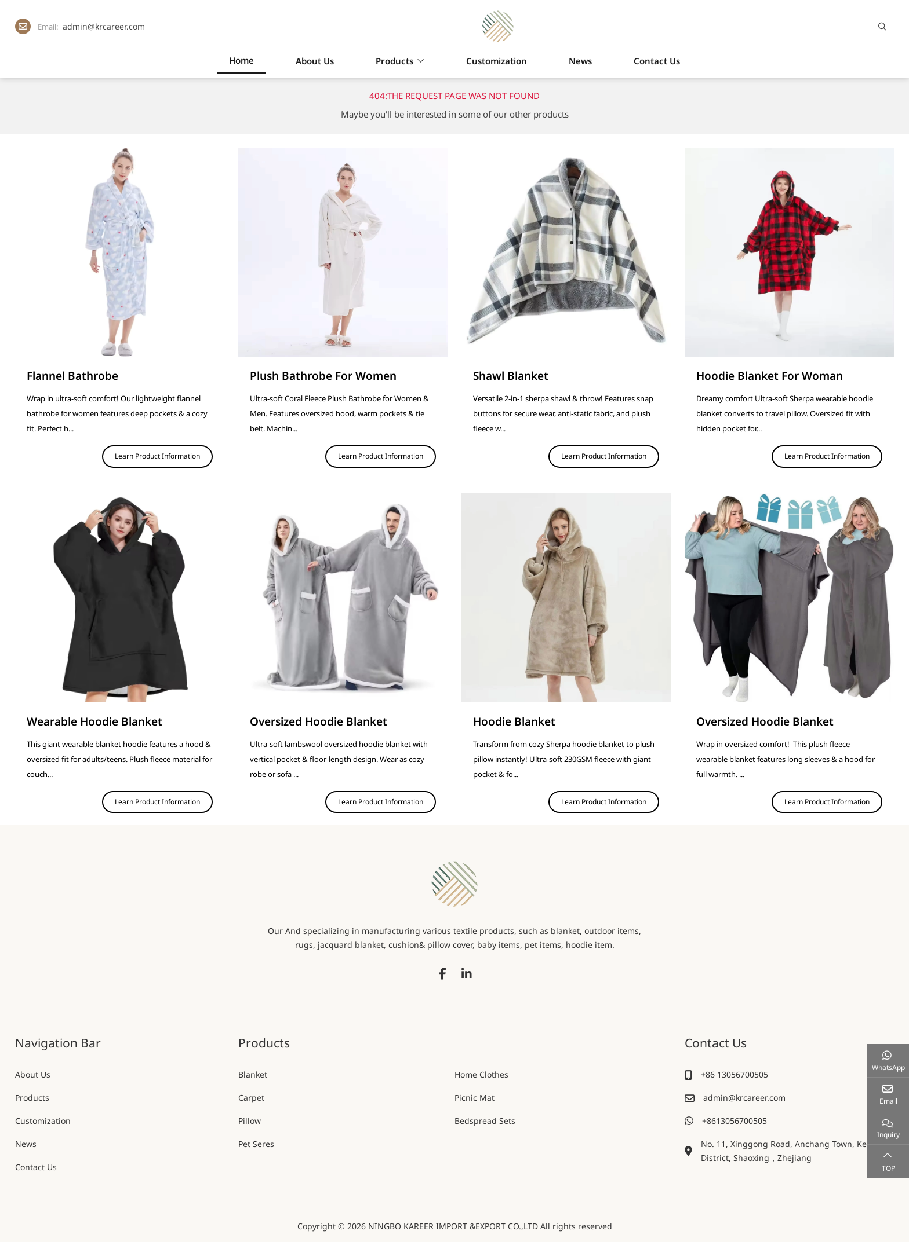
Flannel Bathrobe (72, 375)
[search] (881, 27)
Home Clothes (481, 1074)
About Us (315, 61)
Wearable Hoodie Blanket (94, 721)
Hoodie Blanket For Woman (769, 375)
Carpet (251, 1097)
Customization (496, 61)
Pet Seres (256, 1143)
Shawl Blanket (510, 375)
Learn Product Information (157, 456)
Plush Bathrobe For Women (323, 375)
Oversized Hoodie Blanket (318, 721)
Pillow (249, 1120)
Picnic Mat (474, 1097)
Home (241, 60)
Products (394, 61)
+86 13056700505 (734, 1074)
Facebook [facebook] (442, 973)
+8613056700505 (734, 1120)
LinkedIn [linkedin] (466, 973)
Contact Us (657, 61)
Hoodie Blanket (514, 721)
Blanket (252, 1074)
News (580, 61)
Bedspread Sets (484, 1120)
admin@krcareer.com (104, 26)
